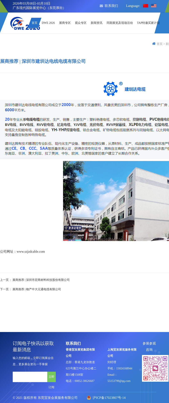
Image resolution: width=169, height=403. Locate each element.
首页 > (158, 44)
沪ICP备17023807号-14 (106, 397)
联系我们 (109, 6)
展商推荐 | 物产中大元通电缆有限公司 (36, 289)
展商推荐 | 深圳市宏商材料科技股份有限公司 (41, 279)
